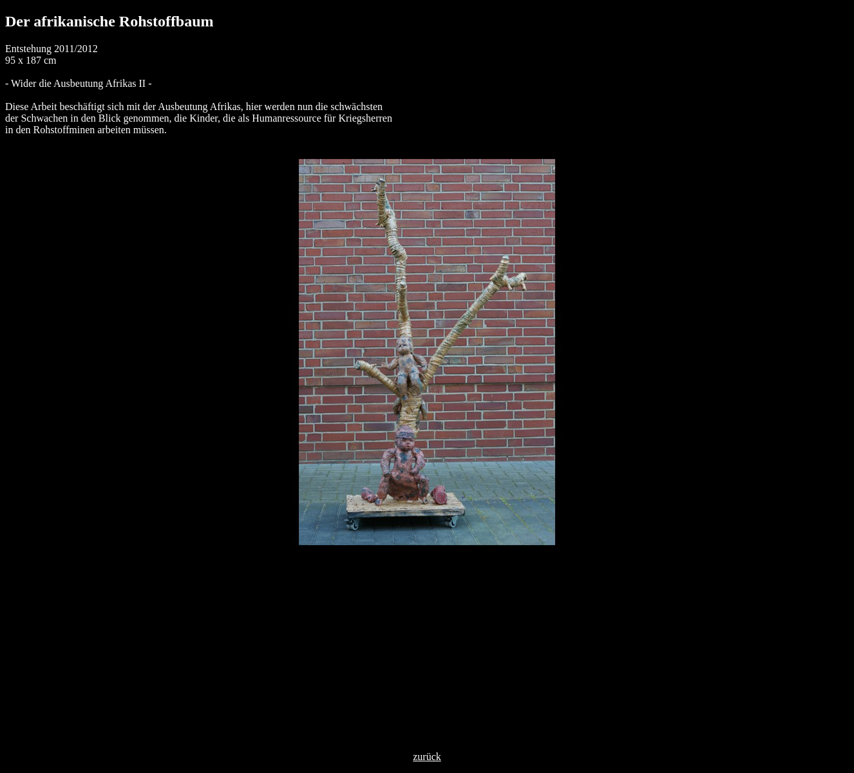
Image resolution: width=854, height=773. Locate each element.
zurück (427, 756)
